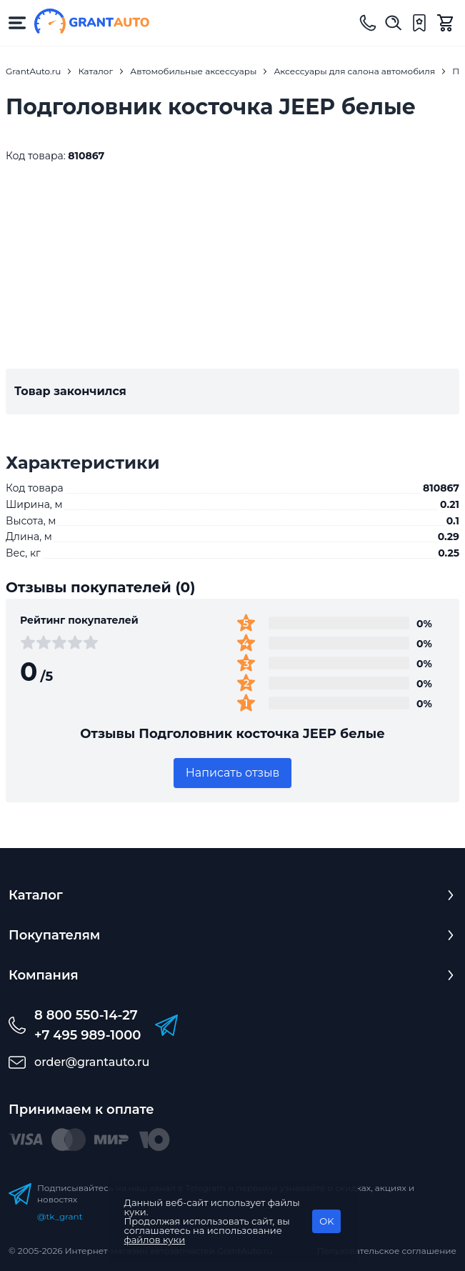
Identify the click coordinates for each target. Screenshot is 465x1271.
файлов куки (155, 1239)
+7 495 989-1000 (87, 1035)
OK (326, 1221)
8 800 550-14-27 (86, 1015)
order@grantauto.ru (91, 1062)
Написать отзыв (233, 772)
